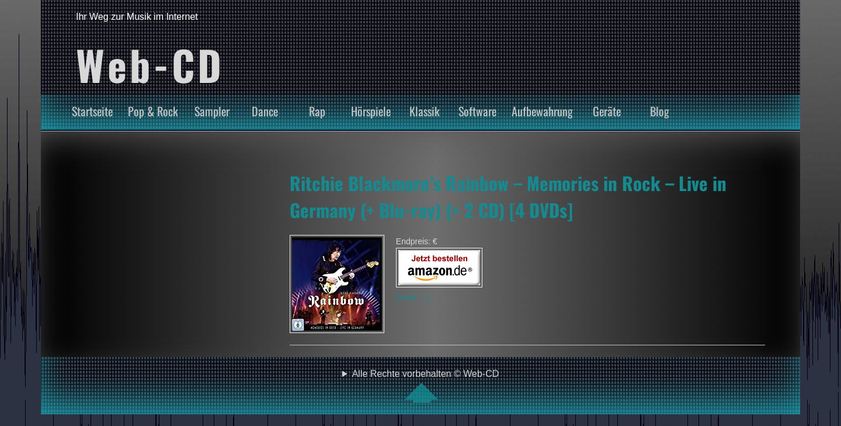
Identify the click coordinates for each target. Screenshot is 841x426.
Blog (659, 111)
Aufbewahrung (542, 111)
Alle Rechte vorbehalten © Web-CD (425, 386)
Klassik (424, 111)
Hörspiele (371, 111)
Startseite (92, 111)
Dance (265, 111)
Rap (317, 111)
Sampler (212, 111)
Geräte (607, 111)
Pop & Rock (153, 111)
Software (477, 111)
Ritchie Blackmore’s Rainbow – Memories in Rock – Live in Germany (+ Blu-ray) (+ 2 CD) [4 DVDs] (508, 196)
